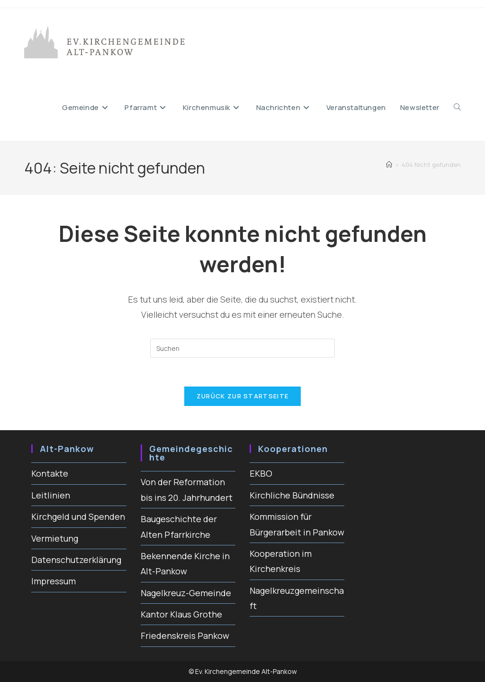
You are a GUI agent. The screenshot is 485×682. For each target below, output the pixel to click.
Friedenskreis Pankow (185, 635)
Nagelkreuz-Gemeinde (186, 593)
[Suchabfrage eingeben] (242, 348)
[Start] (389, 164)
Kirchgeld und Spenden (78, 516)
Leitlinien (50, 495)
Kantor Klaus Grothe (181, 614)
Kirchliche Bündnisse (292, 495)
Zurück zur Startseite (242, 396)
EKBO (261, 473)
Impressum (53, 581)
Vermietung (54, 538)
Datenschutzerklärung (76, 559)
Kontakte (49, 473)
